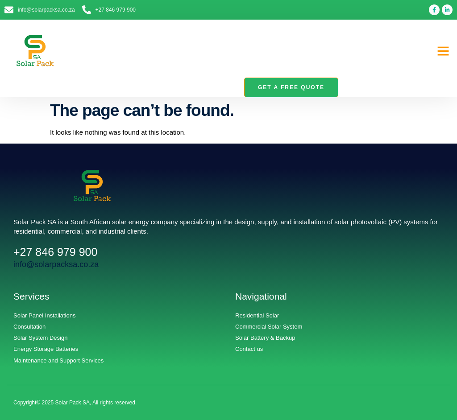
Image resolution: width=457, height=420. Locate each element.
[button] (443, 50)
